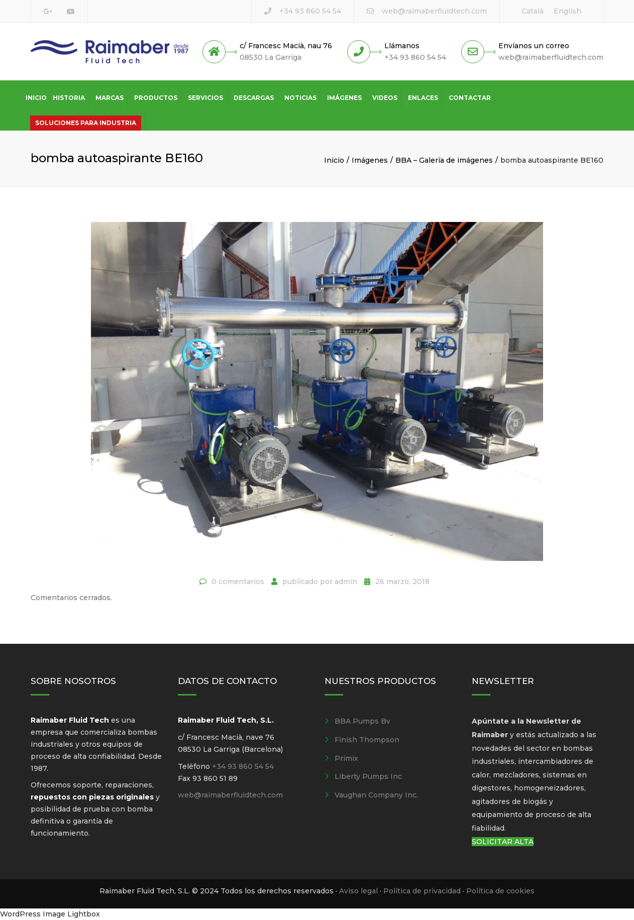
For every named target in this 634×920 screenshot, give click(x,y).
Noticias (300, 97)
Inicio (36, 97)
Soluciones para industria (85, 123)
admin (346, 581)
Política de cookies (500, 890)
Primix (346, 758)
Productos (155, 97)
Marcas (109, 97)
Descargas (254, 97)
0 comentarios (238, 581)
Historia (69, 97)
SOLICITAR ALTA (503, 841)
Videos (384, 97)
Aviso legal (358, 890)
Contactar (470, 97)
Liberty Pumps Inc (368, 776)
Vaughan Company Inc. (376, 794)
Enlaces (423, 97)
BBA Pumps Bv (362, 721)
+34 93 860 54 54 (310, 11)
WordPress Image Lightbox (50, 913)
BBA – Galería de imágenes (444, 160)
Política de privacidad (422, 890)
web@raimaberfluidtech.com (434, 11)
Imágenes (344, 97)
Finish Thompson (367, 739)
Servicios (205, 97)
